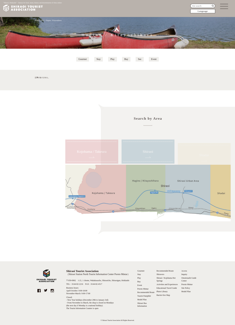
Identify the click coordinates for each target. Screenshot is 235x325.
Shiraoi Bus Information (142, 304)
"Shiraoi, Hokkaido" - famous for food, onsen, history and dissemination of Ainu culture (32, 7)
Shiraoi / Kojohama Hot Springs (165, 279)
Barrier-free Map (163, 295)
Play (112, 59)
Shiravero (160, 274)
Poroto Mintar (143, 289)
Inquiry (184, 274)
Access (184, 271)
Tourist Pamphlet (144, 296)
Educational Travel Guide (166, 288)
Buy (126, 59)
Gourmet (83, 59)
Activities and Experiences (167, 284)
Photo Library (162, 291)
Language (203, 11)
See (139, 59)
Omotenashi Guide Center (188, 279)
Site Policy (185, 288)
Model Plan (142, 299)
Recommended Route (146, 292)
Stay (99, 59)
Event (154, 59)
